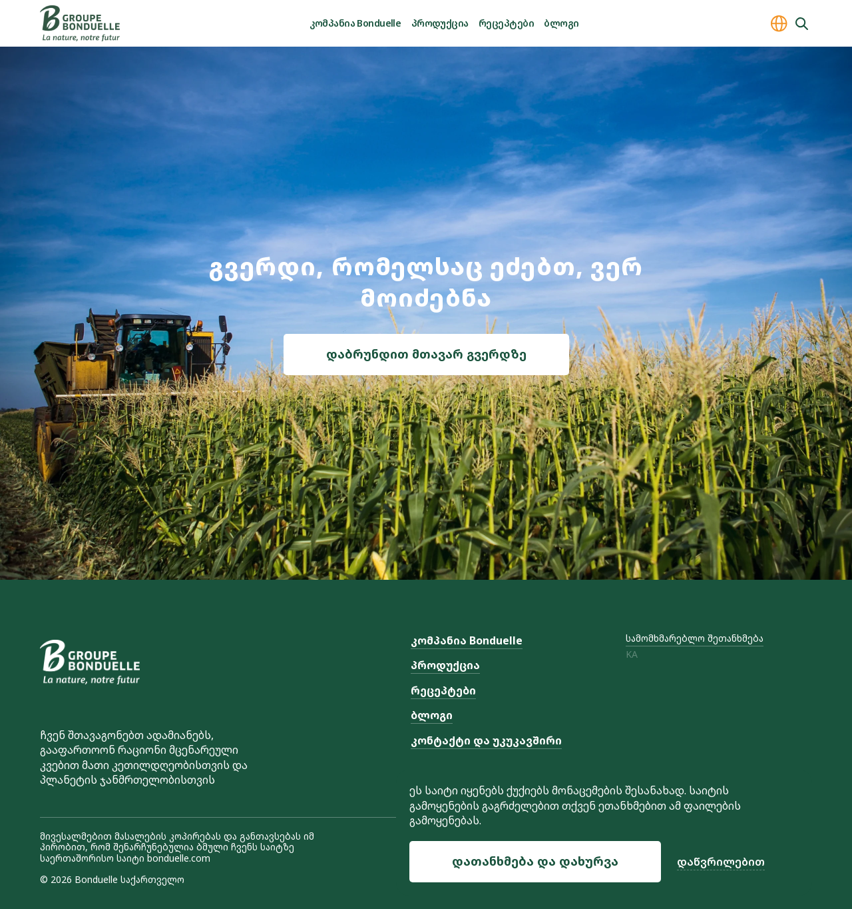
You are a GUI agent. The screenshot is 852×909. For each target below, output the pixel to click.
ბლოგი (561, 23)
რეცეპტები (506, 23)
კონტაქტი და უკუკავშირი (486, 740)
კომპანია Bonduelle (355, 23)
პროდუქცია (440, 23)
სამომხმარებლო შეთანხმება (694, 638)
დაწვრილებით (721, 861)
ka (632, 654)
